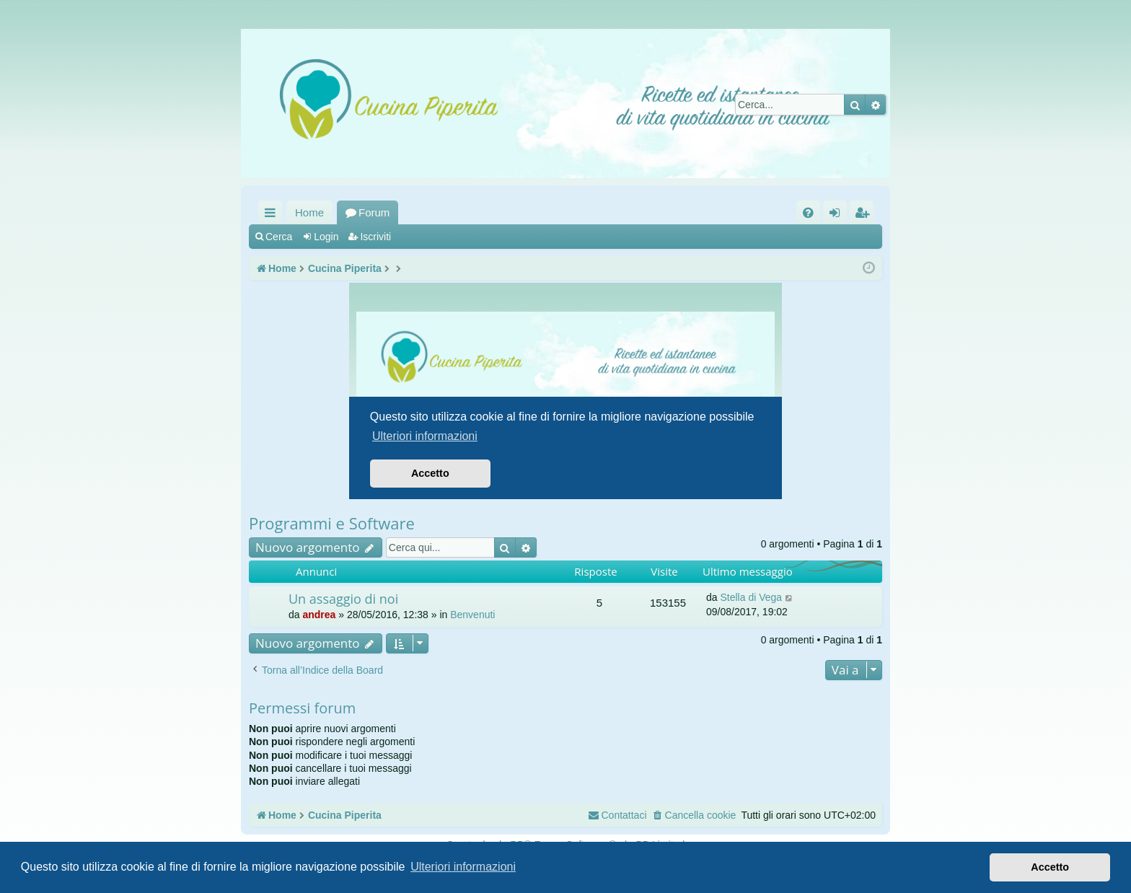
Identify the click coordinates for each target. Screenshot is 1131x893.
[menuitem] (808, 212)
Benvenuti (472, 614)
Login (326, 236)
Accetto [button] (1050, 867)
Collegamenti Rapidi (273, 215)
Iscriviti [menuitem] (864, 215)
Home (309, 212)
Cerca (278, 236)
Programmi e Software (332, 523)
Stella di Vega (751, 597)
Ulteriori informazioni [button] (463, 867)
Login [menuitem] (838, 215)
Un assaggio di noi (343, 598)
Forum (374, 212)
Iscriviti (375, 236)
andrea (318, 614)
